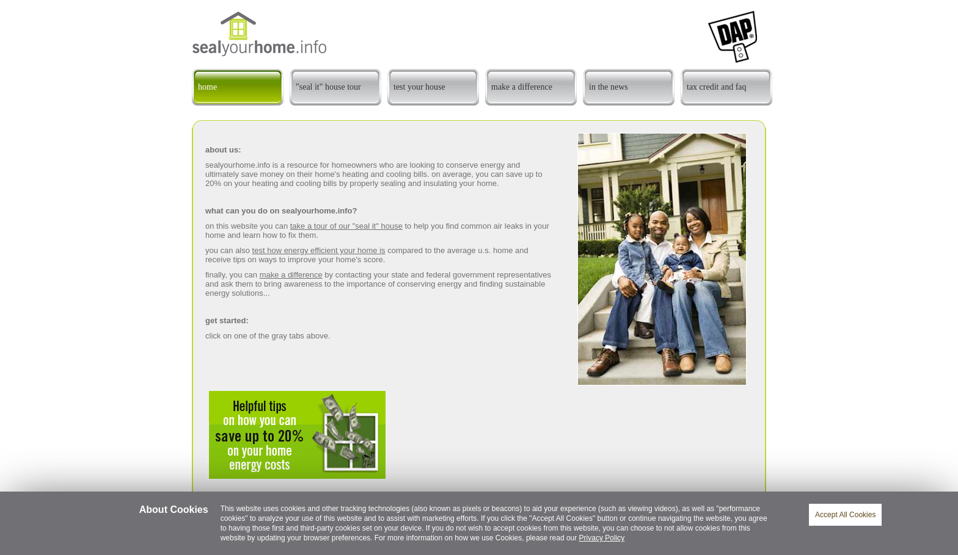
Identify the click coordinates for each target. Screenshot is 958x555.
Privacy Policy (602, 538)
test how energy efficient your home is (319, 250)
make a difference (291, 274)
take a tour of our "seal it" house (346, 226)
